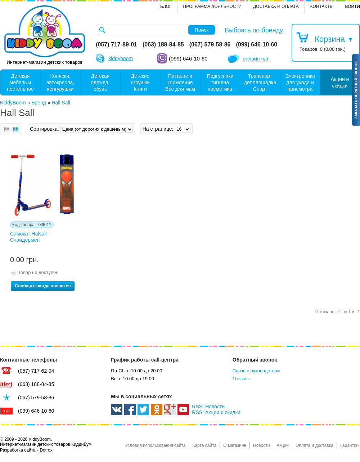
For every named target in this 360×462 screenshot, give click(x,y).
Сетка (15, 129)
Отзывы (241, 378)
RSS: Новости (208, 406)
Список (6, 129)
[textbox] (156, 30)
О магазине (234, 445)
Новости (261, 445)
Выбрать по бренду (254, 30)
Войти (352, 6)
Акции (282, 445)
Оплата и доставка (314, 445)
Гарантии (349, 445)
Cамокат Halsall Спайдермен (28, 237)
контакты (322, 6)
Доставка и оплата (276, 6)
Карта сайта (204, 445)
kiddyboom (120, 58)
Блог (166, 6)
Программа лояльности (212, 6)
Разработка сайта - (26, 450)
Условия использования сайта (155, 445)
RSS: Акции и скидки (216, 412)
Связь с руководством (256, 370)
